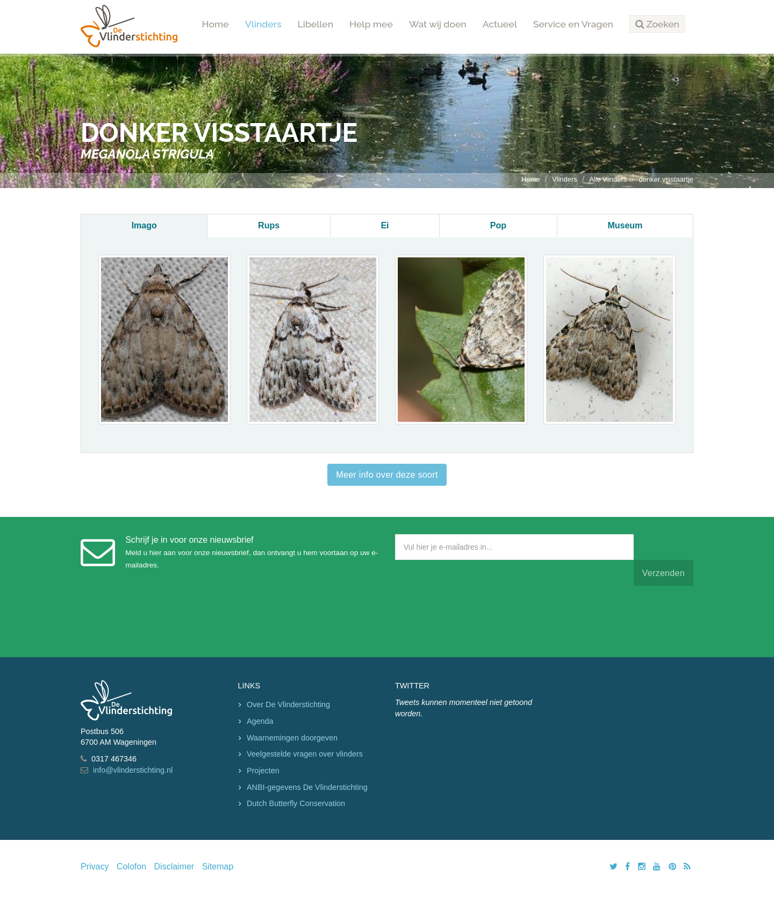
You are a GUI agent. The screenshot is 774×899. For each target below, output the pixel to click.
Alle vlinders (608, 179)
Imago (144, 225)
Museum (624, 225)
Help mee (371, 24)
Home (215, 24)
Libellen (316, 24)
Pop (498, 225)
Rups (269, 225)
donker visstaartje (666, 179)
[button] (657, 24)
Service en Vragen (573, 24)
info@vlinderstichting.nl (133, 770)
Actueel (500, 24)
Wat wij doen (438, 24)
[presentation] (476, 619)
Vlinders (263, 24)
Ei (385, 225)
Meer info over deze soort (387, 474)
